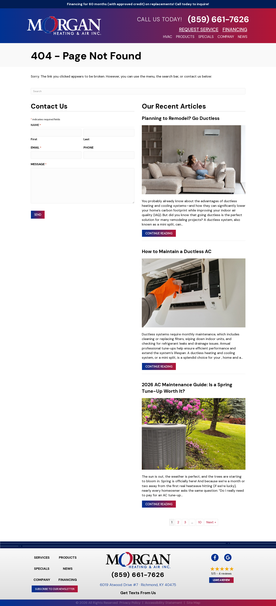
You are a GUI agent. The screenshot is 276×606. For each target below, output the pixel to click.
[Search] (138, 91)
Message (38, 163)
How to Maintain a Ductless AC (176, 251)
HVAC (167, 36)
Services (42, 557)
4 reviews (225, 573)
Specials (206, 36)
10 (199, 522)
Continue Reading (160, 233)
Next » (211, 522)
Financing (67, 580)
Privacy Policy (130, 602)
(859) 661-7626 (218, 19)
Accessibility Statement (163, 602)
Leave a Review (221, 580)
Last (86, 139)
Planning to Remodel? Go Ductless (181, 118)
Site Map (193, 602)
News (242, 36)
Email (36, 147)
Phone (88, 147)
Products (185, 36)
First (34, 139)
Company (226, 36)
